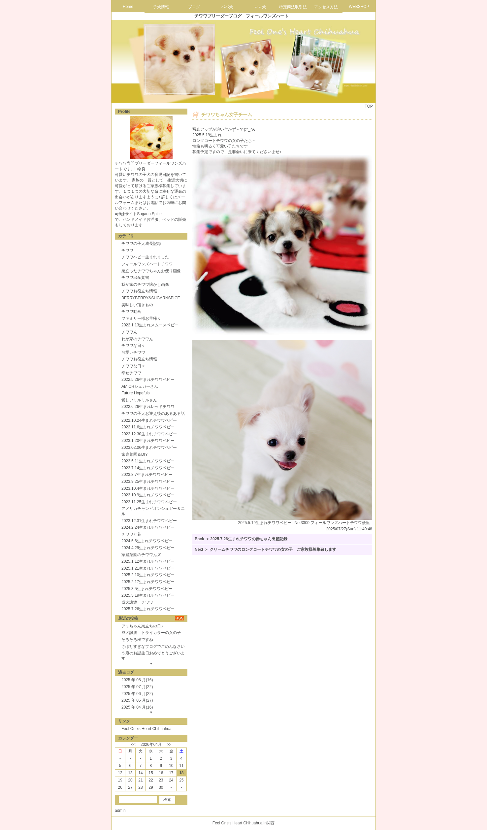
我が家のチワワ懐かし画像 (145, 284)
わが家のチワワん (137, 339)
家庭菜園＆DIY (134, 454)
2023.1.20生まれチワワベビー (148, 440)
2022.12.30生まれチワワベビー (149, 434)
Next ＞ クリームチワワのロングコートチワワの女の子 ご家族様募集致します (265, 549)
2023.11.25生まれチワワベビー (149, 502)
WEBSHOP (359, 6)
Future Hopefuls (135, 393)
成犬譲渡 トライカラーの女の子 (151, 632)
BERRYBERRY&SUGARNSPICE (150, 298)
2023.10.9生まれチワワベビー (148, 495)
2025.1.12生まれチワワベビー (148, 561)
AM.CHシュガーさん (139, 386)
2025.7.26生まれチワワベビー (148, 609)
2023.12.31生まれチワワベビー (149, 520)
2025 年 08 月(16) (137, 680)
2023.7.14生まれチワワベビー (148, 468)
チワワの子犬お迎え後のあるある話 (153, 413)
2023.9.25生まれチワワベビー (148, 481)
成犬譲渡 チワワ (137, 602)
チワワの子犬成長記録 (141, 243)
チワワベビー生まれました (145, 257)
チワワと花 (131, 534)
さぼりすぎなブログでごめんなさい (153, 646)
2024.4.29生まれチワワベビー (148, 548)
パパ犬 (227, 7)
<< (133, 744)
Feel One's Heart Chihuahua (146, 728)
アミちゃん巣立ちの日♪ (142, 626)
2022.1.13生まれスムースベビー (150, 325)
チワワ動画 (131, 311)
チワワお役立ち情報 (139, 291)
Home (128, 6)
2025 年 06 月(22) (137, 693)
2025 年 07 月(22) (137, 686)
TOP (369, 106)
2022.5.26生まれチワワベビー (148, 379)
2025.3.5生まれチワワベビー (147, 588)
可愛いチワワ (133, 352)
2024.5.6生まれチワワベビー (147, 541)
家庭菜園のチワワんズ (141, 554)
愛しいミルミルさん (139, 400)
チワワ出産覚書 (135, 277)
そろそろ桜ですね (137, 639)
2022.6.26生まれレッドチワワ (148, 406)
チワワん (129, 332)
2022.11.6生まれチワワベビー (148, 427)
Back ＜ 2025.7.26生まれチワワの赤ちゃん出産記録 (241, 539)
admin (120, 810)
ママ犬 (260, 7)
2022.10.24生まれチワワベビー (149, 420)
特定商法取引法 (293, 7)
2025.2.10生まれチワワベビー (148, 575)
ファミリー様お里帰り (141, 318)
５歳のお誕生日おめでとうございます (153, 656)
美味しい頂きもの (137, 305)
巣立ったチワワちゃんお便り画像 (151, 271)
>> (169, 744)
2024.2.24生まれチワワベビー (148, 527)
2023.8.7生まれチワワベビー (147, 474)
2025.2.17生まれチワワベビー (148, 582)
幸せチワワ (131, 373)
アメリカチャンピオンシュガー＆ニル (153, 511)
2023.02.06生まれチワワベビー (149, 447)
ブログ (194, 7)
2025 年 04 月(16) (137, 707)
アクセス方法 (326, 7)
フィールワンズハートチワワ (147, 264)
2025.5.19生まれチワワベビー (148, 595)
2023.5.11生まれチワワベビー (148, 461)
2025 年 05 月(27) (137, 700)
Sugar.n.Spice (149, 214)
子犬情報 (161, 7)
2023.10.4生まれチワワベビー (148, 488)
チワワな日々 (133, 345)
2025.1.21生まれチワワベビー (148, 568)
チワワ (127, 250)
